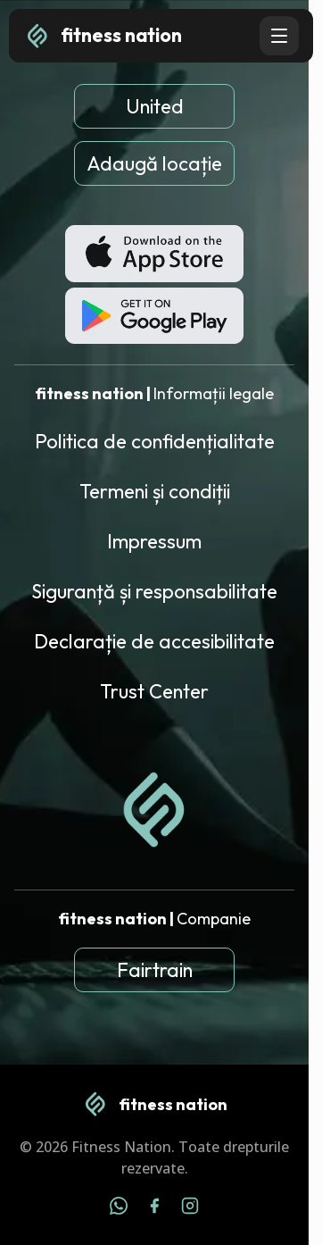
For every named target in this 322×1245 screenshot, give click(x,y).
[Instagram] (190, 1208)
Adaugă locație (154, 163)
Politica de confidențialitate (155, 441)
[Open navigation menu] (279, 35)
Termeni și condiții (154, 491)
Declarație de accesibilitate (154, 641)
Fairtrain (155, 969)
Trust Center (154, 691)
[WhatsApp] (119, 1208)
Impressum (154, 541)
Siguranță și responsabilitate (154, 591)
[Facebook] (154, 1208)
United (155, 106)
